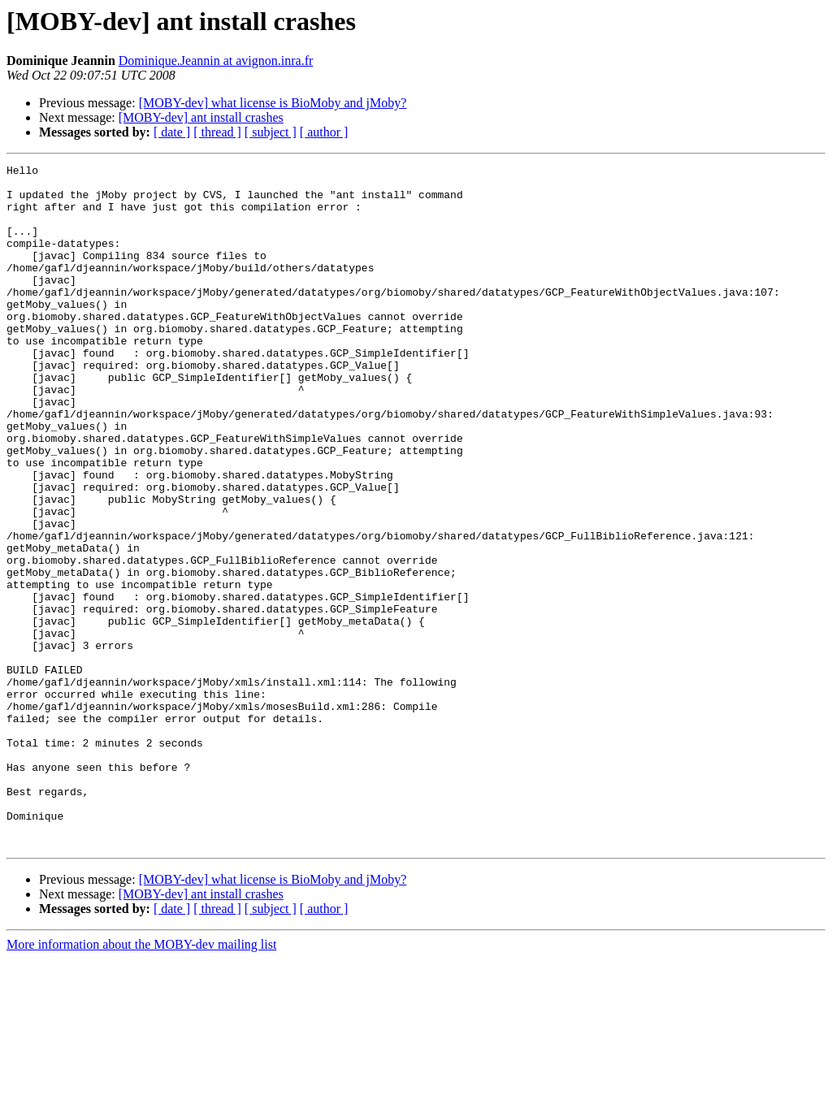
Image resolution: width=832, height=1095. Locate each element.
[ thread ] (217, 132)
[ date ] (172, 132)
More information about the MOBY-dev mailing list (141, 1081)
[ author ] (324, 132)
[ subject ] (271, 132)
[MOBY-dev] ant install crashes (201, 117)
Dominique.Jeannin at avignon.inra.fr (216, 60)
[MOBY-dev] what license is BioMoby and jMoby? (273, 103)
